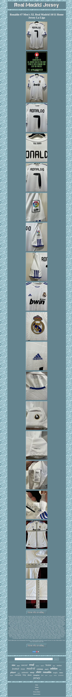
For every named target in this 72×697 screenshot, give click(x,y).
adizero (37, 665)
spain (46, 675)
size (13, 665)
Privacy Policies (36, 691)
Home (36, 685)
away (32, 672)
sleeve (30, 675)
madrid (31, 668)
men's (42, 665)
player (13, 672)
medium (59, 665)
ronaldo (47, 672)
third (18, 665)
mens (54, 665)
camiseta (18, 675)
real (31, 664)
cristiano (40, 669)
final (42, 675)
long (24, 675)
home (48, 665)
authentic (25, 672)
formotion (60, 675)
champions (36, 675)
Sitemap (36, 687)
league (11, 675)
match (46, 669)
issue (23, 669)
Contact (36, 689)
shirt (38, 671)
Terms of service (36, 694)
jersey (36, 677)
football (15, 668)
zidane (55, 675)
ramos (61, 672)
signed (19, 673)
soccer (24, 665)
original (50, 675)
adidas (54, 668)
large (60, 669)
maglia (55, 672)
